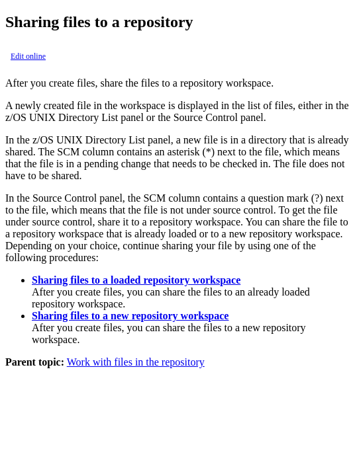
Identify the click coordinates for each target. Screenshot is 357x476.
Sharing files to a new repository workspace (130, 315)
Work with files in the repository (136, 362)
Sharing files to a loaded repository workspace (136, 280)
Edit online (28, 56)
